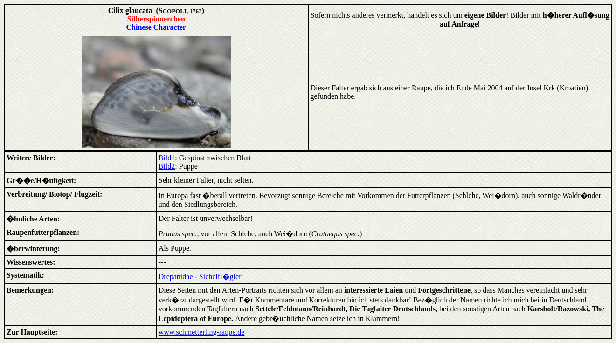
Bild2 (167, 166)
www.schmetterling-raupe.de (202, 332)
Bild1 (167, 158)
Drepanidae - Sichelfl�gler (201, 277)
